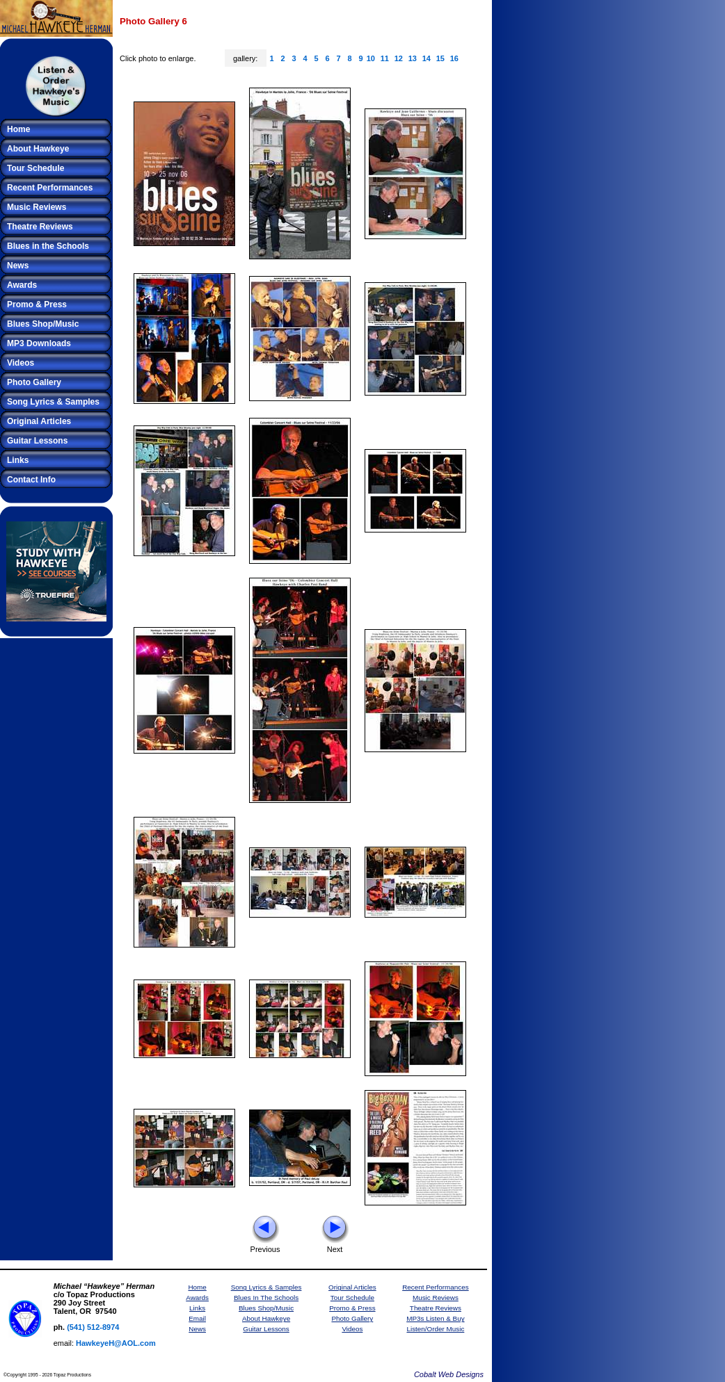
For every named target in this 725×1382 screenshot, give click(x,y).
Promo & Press (37, 304)
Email (197, 1318)
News (18, 265)
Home (18, 129)
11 (385, 58)
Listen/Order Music (435, 1329)
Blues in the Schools (48, 246)
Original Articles (39, 421)
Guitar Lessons (37, 441)
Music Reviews (36, 207)
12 (399, 58)
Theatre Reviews (40, 226)
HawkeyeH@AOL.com (116, 1343)
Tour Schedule (35, 168)
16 (454, 58)
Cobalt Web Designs (449, 1374)
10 (371, 58)
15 (440, 58)
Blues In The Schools (266, 1297)
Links (18, 460)
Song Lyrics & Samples (53, 402)
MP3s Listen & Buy (435, 1318)
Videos (20, 363)
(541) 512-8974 (93, 1327)
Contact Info (31, 480)
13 (412, 58)
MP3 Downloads (39, 343)
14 (426, 58)
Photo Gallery (34, 382)
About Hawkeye (38, 149)
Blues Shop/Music (43, 324)
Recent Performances (50, 188)
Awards (22, 285)
